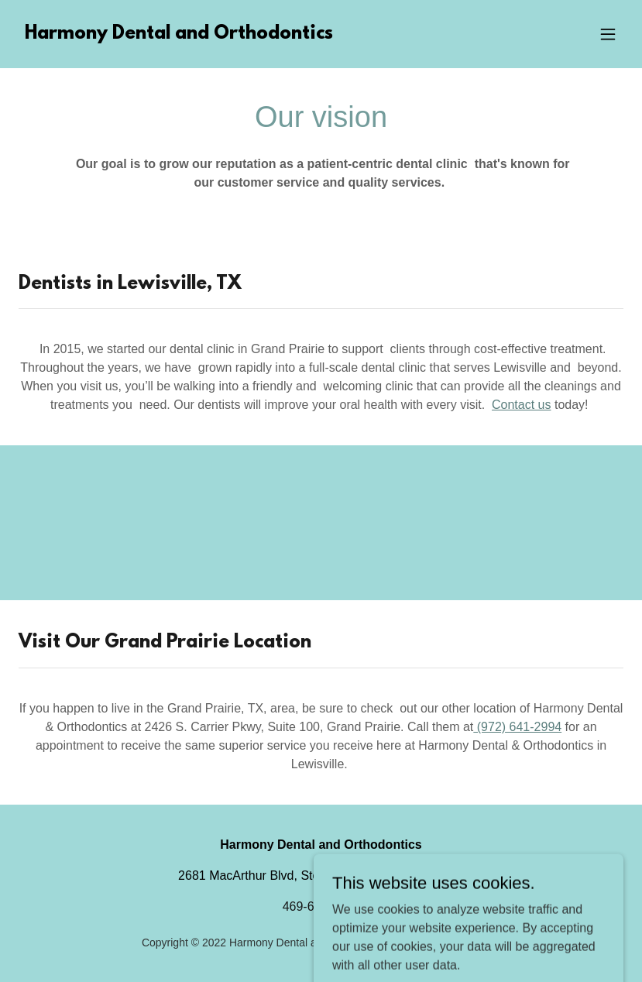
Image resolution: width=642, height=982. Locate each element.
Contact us (521, 404)
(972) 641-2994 (517, 726)
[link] (179, 34)
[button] (607, 34)
